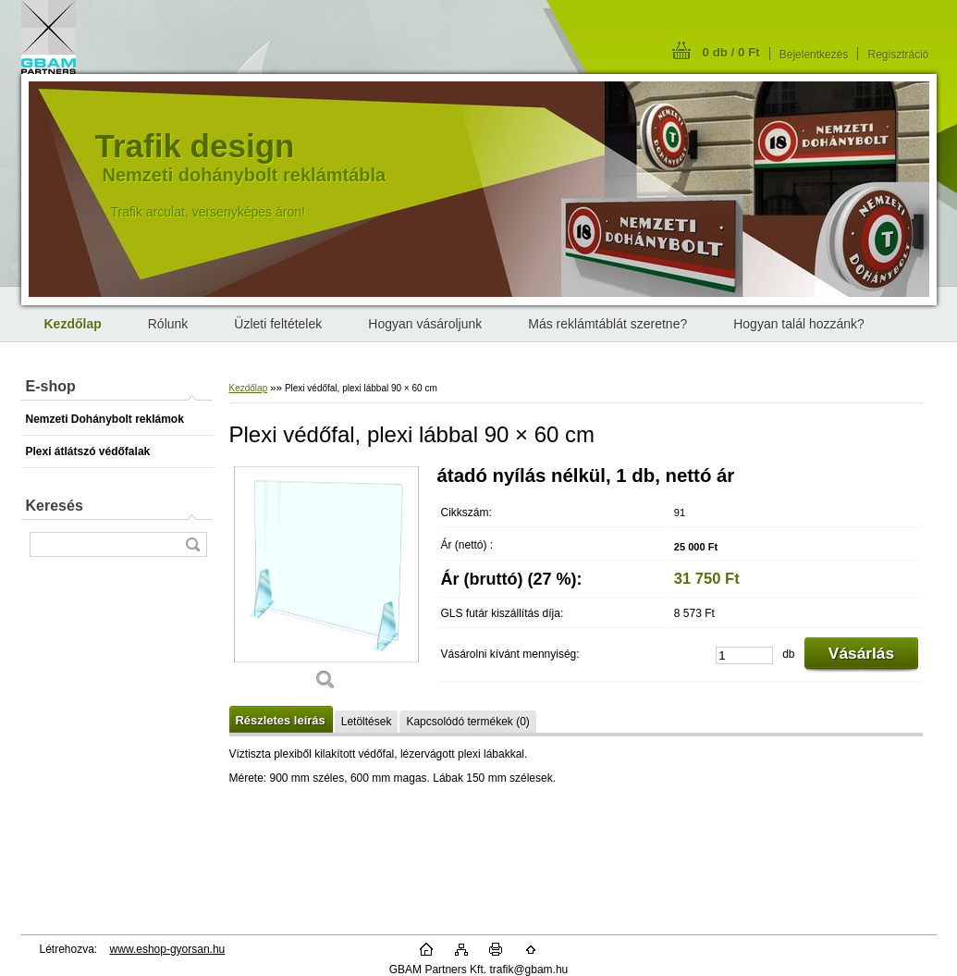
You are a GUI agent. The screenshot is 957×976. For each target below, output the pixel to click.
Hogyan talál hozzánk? (799, 323)
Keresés (54, 505)
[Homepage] (73, 323)
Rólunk (168, 323)
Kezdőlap (248, 388)
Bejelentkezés (814, 54)
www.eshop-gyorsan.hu (168, 949)
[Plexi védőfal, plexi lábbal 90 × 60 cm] (326, 584)
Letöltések (366, 721)
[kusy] (744, 655)
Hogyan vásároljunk (425, 323)
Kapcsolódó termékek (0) (467, 721)
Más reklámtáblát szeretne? (607, 323)
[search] (192, 544)
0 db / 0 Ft (731, 52)
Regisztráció (897, 54)
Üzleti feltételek (278, 323)
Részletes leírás (280, 720)
